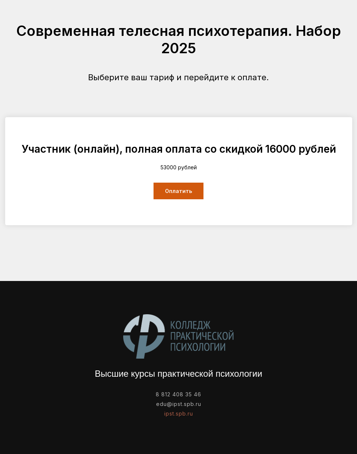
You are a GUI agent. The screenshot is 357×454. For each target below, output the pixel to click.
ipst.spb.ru (178, 413)
